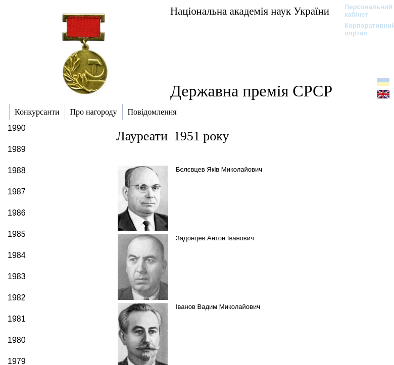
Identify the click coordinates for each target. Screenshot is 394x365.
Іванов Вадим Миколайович (218, 306)
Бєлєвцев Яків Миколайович (219, 169)
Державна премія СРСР (251, 91)
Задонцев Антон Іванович (215, 238)
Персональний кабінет (363, 10)
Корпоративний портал (363, 29)
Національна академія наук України (249, 11)
